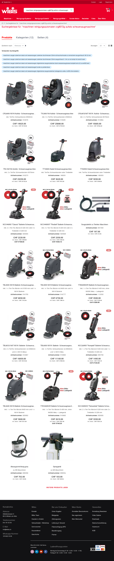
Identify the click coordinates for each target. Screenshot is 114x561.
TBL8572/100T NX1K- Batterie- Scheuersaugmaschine (23, 345)
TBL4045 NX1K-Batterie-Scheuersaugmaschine (57, 285)
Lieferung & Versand (58, 523)
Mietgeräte (55, 515)
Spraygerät (57, 466)
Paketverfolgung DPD (59, 527)
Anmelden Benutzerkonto (80, 511)
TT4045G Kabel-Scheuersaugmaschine (94, 169)
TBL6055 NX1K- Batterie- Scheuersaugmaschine (58, 345)
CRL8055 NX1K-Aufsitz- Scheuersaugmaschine (20, 113)
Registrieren (108, 2)
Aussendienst (36, 530)
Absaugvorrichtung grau (19, 466)
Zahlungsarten (56, 519)
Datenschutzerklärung (99, 523)
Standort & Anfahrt (38, 519)
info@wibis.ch (7, 529)
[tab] (8, 35)
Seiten (42, 37)
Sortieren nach (7, 45)
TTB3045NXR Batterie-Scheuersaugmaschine (95, 285)
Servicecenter (36, 527)
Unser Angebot (56, 511)
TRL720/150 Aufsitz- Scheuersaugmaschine (19, 169)
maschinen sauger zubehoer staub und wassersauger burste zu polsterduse (26, 67)
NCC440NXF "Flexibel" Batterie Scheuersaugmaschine (60, 224)
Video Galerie (96, 515)
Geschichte (35, 534)
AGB (93, 530)
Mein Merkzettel (77, 519)
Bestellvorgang (56, 531)
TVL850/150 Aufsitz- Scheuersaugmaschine (57, 113)
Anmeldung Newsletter (99, 511)
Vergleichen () (7, 2)
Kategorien (25, 37)
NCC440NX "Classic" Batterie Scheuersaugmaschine (22, 224)
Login (100, 2)
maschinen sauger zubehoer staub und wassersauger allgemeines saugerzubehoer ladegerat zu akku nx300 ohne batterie (41, 71)
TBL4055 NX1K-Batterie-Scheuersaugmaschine (20, 285)
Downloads (95, 519)
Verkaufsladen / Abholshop (40, 523)
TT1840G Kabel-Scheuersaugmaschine (57, 169)
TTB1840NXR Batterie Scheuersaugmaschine (57, 406)
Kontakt (93, 2)
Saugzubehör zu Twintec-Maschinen (94, 224)
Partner (54, 534)
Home (2, 23)
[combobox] (49, 10)
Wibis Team (35, 515)
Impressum (95, 527)
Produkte (7, 37)
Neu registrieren (77, 515)
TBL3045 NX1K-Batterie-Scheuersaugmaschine (20, 406)
